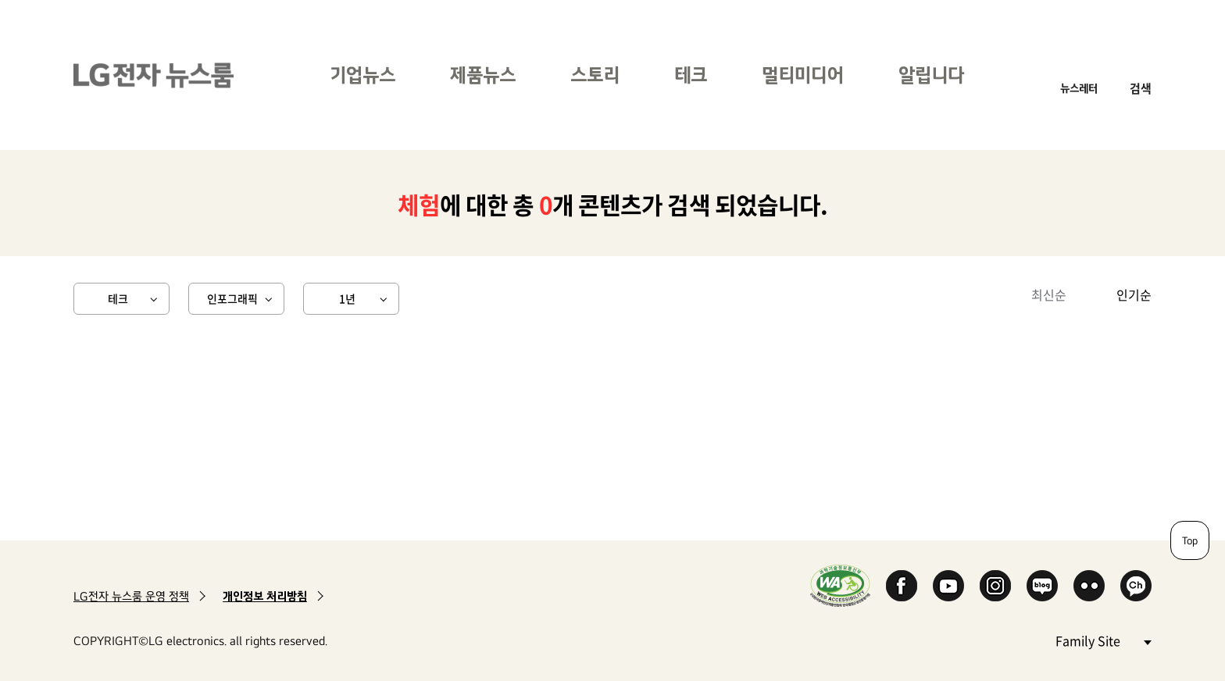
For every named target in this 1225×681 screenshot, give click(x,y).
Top (1190, 540)
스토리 (595, 74)
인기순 (1134, 294)
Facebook (901, 585)
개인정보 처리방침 (265, 596)
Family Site (1103, 640)
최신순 (1048, 294)
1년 (347, 298)
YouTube (948, 585)
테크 (690, 74)
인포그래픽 (232, 298)
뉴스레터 (1079, 87)
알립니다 (931, 74)
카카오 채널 (1136, 585)
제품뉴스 (483, 74)
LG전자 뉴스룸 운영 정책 (131, 596)
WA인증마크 (840, 585)
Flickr (1089, 585)
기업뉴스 (362, 74)
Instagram (995, 585)
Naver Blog (1042, 585)
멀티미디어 (803, 74)
